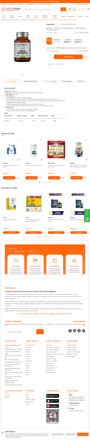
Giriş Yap (7, 395)
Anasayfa (3, 4)
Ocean (5, 217)
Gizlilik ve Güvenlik (72, 354)
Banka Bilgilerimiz (31, 4)
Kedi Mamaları (50, 370)
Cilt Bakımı (4, 16)
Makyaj (63, 16)
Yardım (28, 404)
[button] (22, 74)
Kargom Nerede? (83, 4)
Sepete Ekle (68, 57)
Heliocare (28, 347)
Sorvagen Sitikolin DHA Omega (14, 362)
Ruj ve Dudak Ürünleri (52, 349)
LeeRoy (27, 163)
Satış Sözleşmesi (72, 349)
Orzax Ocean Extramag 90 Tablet (12, 352)
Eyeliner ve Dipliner (51, 361)
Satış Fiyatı (68, 39)
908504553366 (73, 405)
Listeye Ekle (50, 64)
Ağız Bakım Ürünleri (51, 368)
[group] (22, 47)
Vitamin (20, 16)
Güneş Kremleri (12, 16)
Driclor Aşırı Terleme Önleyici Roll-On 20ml (13, 377)
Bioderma (28, 352)
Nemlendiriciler (50, 356)
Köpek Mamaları (50, 372)
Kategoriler (21, 4)
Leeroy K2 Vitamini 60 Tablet (33, 165)
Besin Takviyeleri (15, 20)
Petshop (80, 16)
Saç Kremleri (49, 363)
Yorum (50, 81)
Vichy (27, 363)
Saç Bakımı (36, 16)
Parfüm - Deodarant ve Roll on (55, 354)
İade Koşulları (67, 81)
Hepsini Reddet (70, 434)
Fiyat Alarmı (59, 64)
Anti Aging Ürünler (51, 352)
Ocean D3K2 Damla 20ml (10, 219)
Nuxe (27, 374)
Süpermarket (71, 16)
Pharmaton (29, 361)
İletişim (27, 397)
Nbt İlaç (72, 163)
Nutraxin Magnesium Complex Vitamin (13, 346)
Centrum (5, 163)
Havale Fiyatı (78, 39)
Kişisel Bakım (28, 16)
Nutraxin (50, 217)
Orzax (27, 359)
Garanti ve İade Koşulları (74, 352)
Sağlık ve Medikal (45, 16)
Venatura (50, 24)
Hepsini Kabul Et (82, 434)
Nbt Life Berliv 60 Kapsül (12, 359)
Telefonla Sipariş (30, 399)
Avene (27, 368)
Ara (63, 9)
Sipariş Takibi (29, 402)
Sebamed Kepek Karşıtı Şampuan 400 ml (11, 381)
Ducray (28, 370)
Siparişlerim (12, 4)
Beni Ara (81, 81)
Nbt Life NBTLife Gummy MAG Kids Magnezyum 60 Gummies (78, 166)
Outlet (87, 16)
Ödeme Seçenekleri (30, 81)
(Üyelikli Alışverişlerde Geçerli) (78, 48)
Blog (27, 395)
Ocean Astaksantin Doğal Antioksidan (12, 365)
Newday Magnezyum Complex (13, 349)
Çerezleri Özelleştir (57, 434)
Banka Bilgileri (71, 356)
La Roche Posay (30, 345)
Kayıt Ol (7, 397)
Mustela (28, 354)
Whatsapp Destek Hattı (45, 4)
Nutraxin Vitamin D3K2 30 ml (78, 219)
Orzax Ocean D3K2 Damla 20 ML (13, 356)
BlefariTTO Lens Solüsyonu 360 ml (14, 373)
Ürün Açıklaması (11, 81)
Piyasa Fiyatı (56, 39)
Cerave (28, 365)
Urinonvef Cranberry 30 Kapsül (13, 385)
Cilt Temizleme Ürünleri (52, 347)
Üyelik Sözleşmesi (72, 347)
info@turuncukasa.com (76, 410)
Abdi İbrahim (51, 163)
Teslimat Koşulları (72, 345)
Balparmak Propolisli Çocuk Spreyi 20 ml (12, 369)
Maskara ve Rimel (51, 359)
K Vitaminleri (32, 20)
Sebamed (28, 356)
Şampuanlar (49, 365)
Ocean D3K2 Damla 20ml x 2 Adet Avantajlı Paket (33, 220)
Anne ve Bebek (55, 16)
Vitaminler (24, 20)
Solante (28, 372)
